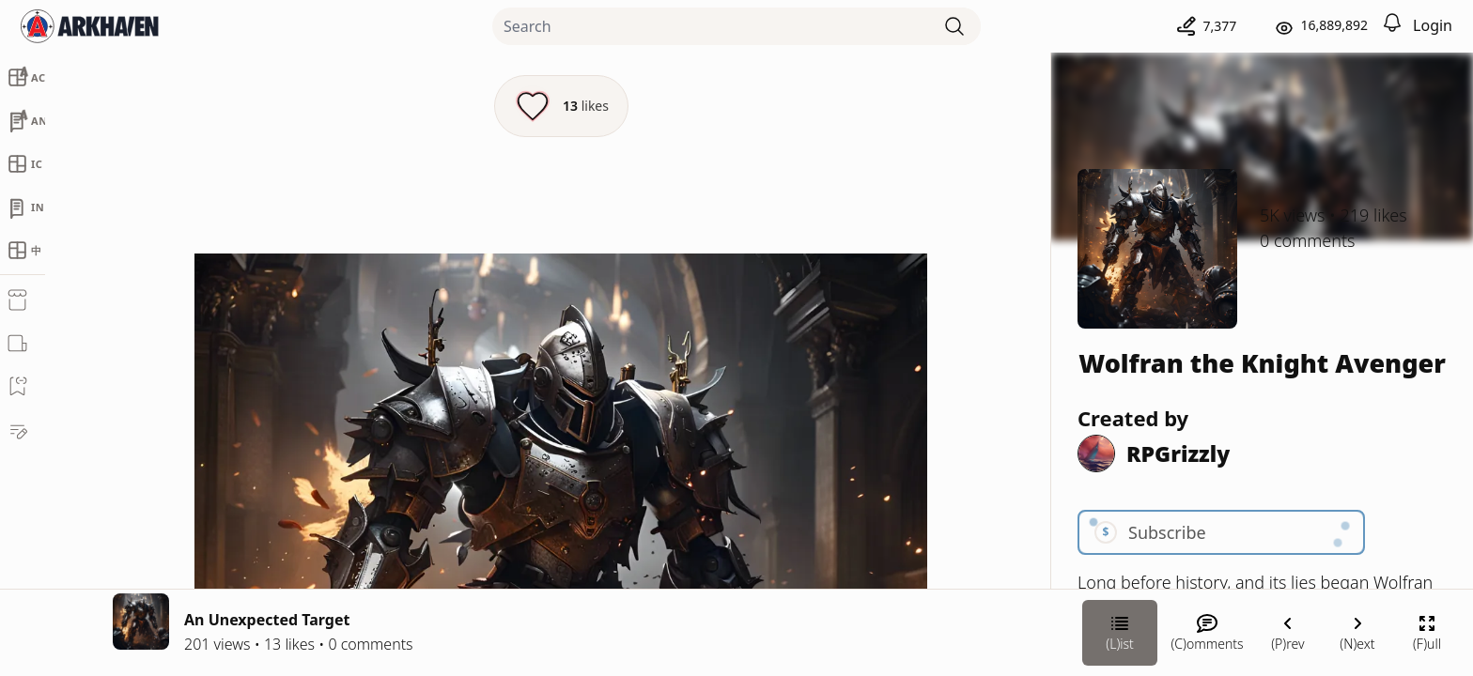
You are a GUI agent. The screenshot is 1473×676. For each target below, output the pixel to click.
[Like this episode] (561, 106)
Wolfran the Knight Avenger (1262, 363)
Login (1432, 25)
